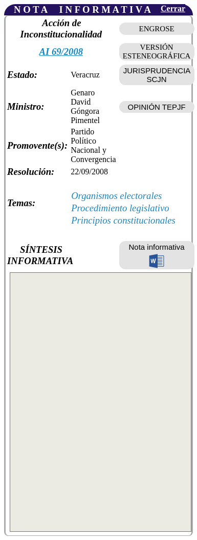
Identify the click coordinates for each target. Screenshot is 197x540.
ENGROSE (156, 29)
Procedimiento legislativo (120, 208)
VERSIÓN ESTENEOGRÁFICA (157, 51)
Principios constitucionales (123, 220)
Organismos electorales (116, 195)
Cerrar (173, 8)
